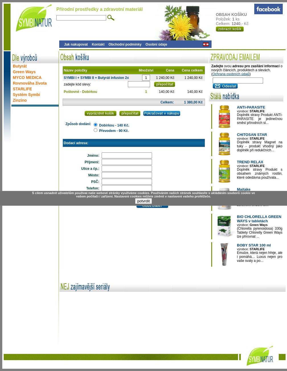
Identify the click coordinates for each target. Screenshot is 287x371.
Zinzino (20, 100)
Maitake (244, 189)
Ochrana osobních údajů (231, 74)
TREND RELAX (250, 162)
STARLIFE (22, 89)
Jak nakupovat (76, 44)
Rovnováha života (30, 83)
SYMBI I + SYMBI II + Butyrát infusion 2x (96, 78)
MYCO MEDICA (27, 77)
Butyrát (20, 66)
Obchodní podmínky (125, 44)
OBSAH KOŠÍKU (235, 14)
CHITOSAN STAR (252, 134)
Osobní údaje (156, 44)
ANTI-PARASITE (251, 107)
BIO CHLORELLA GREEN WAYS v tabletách (259, 219)
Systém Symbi (26, 94)
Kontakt (98, 44)
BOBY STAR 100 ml (254, 245)
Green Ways (24, 72)
